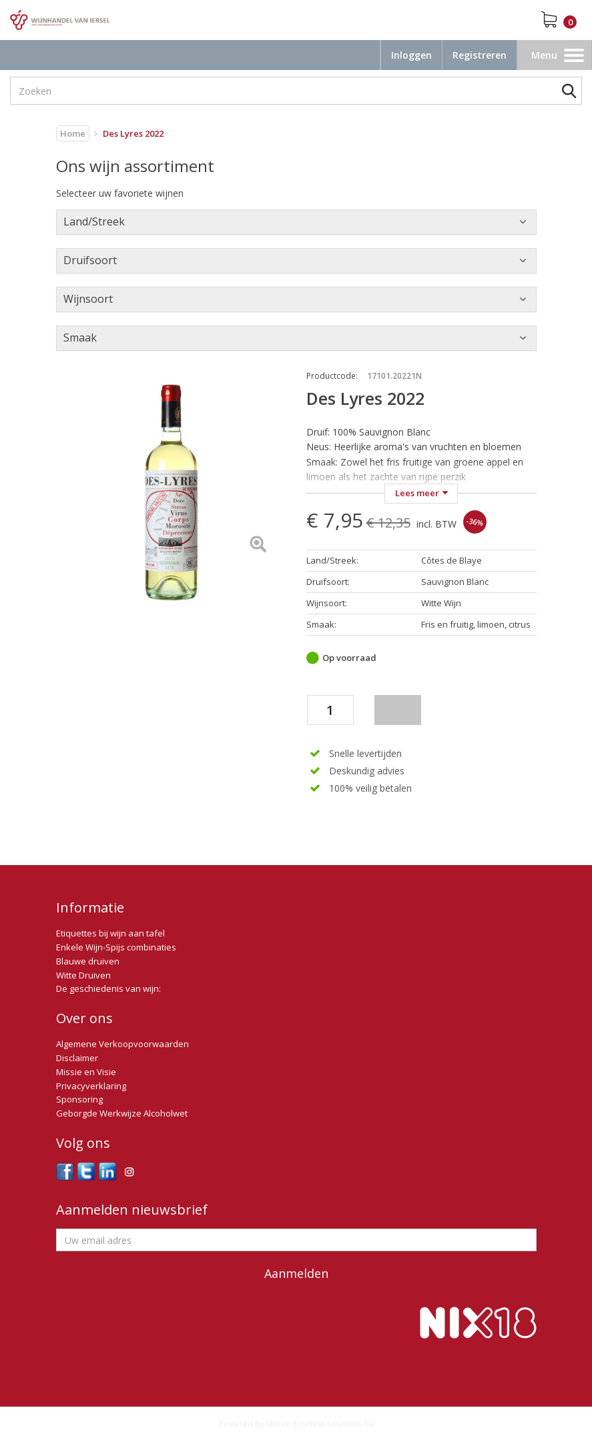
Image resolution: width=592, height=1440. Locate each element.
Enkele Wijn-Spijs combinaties (116, 947)
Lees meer (417, 493)
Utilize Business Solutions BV (320, 1423)
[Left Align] (258, 545)
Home (72, 133)
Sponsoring (79, 1099)
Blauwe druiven (87, 961)
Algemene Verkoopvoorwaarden (122, 1044)
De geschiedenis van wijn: (108, 988)
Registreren (480, 55)
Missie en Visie (86, 1072)
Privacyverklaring (91, 1086)
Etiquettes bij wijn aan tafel (110, 933)
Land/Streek (94, 221)
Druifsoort (90, 260)
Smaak (80, 337)
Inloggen (411, 55)
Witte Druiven (83, 975)
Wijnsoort (88, 298)
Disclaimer (77, 1058)
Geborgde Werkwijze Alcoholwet (122, 1113)
